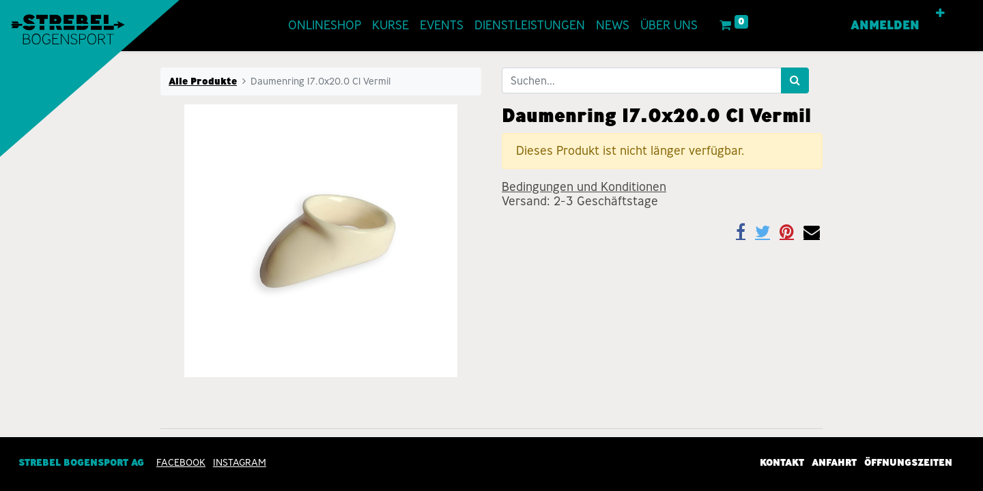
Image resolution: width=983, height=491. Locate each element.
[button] (940, 13)
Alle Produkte (203, 81)
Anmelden (885, 25)
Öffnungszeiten (908, 462)
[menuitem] (324, 25)
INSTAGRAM (239, 462)
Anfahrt (834, 462)
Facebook (180, 462)
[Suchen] (795, 80)
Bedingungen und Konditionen (584, 186)
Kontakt (782, 462)
